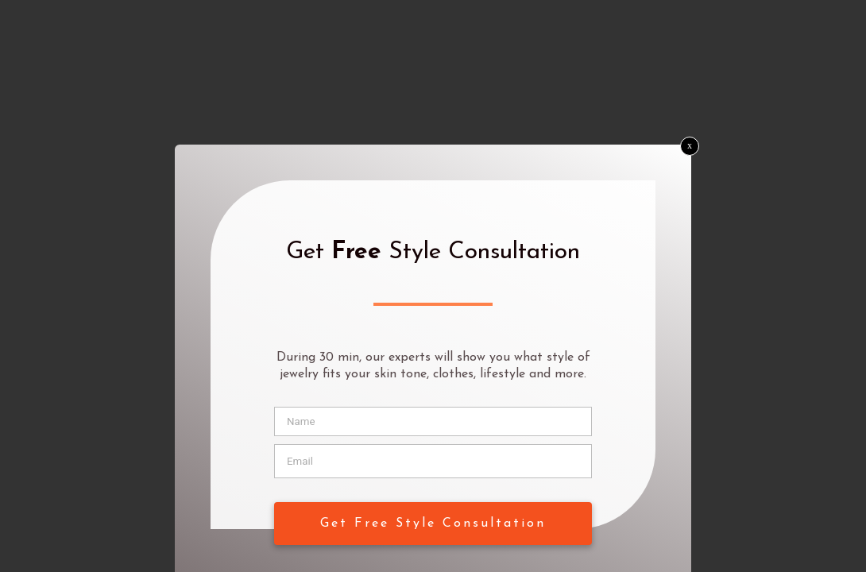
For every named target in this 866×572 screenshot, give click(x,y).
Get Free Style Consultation (433, 523)
